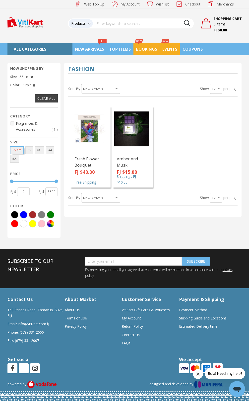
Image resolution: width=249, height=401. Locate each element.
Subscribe (196, 261)
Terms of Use (76, 318)
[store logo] (25, 22)
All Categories (30, 49)
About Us (72, 309)
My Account (130, 4)
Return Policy (132, 326)
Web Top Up (94, 4)
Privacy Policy (76, 326)
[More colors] (50, 223)
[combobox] (143, 23)
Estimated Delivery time (198, 326)
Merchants (225, 4)
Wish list (162, 4)
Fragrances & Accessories (37, 126)
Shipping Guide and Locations (203, 318)
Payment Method (193, 309)
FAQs (126, 343)
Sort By (74, 88)
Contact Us (131, 334)
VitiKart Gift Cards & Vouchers (146, 309)
